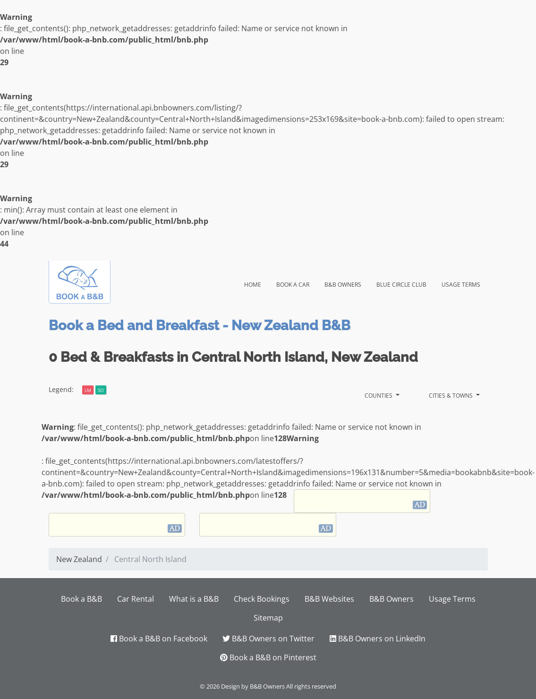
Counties (379, 394)
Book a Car (292, 283)
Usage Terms (461, 283)
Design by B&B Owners (253, 686)
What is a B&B (194, 599)
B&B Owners (342, 283)
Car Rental (135, 599)
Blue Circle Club (401, 283)
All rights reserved (311, 686)
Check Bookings (261, 599)
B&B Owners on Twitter (268, 638)
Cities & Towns (451, 394)
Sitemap (268, 618)
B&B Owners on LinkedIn (377, 638)
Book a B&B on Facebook (159, 638)
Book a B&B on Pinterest (268, 657)
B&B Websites (329, 599)
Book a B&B (81, 599)
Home (256, 283)
